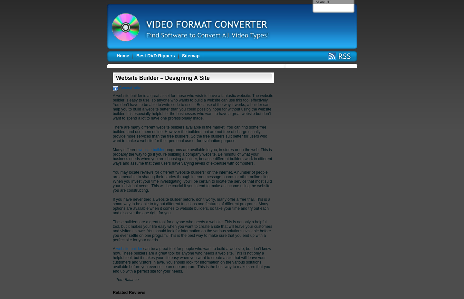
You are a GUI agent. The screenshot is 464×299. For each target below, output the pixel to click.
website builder (152, 150)
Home (123, 55)
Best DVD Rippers (155, 55)
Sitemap (190, 55)
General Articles (131, 88)
